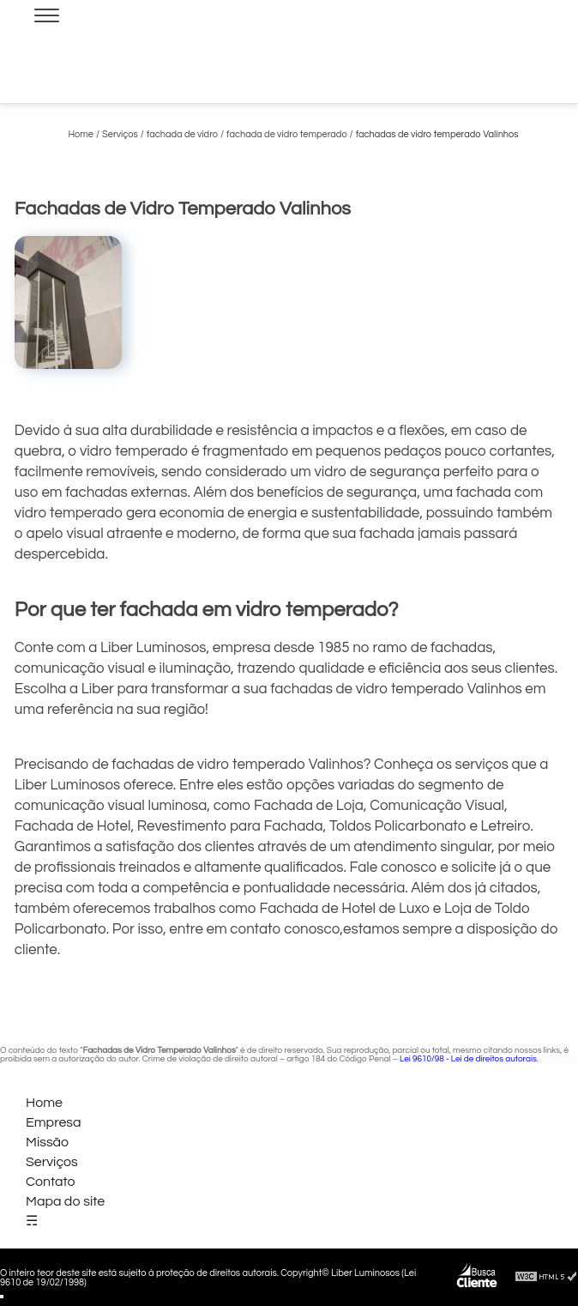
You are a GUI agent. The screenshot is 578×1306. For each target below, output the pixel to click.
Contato (50, 1181)
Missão (47, 1142)
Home (44, 1102)
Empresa (53, 1122)
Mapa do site (65, 1201)
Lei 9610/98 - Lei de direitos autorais (468, 1059)
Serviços (52, 1162)
